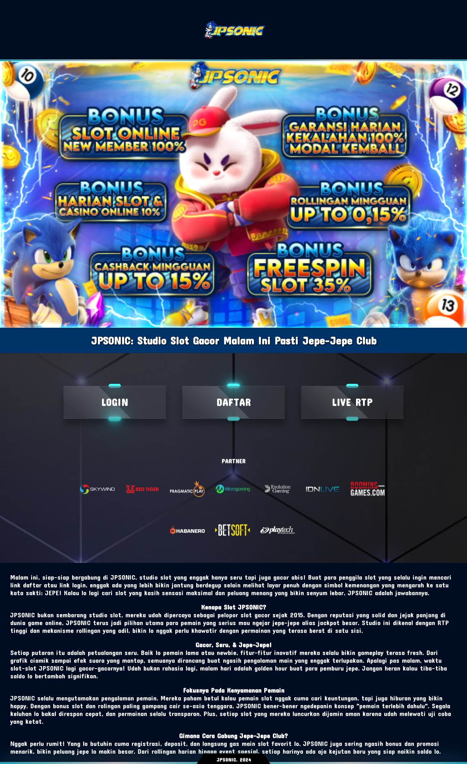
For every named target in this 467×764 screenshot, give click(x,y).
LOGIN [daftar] (114, 402)
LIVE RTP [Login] (352, 402)
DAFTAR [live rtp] (233, 402)
